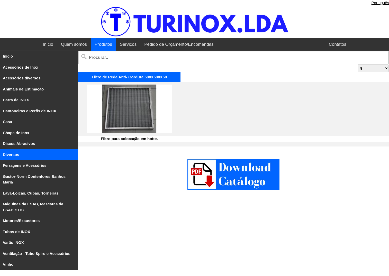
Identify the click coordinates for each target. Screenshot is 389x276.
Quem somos (74, 44)
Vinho (8, 264)
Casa (7, 121)
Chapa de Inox (16, 133)
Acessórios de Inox (20, 67)
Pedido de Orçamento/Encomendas (178, 44)
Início (48, 44)
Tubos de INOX (16, 231)
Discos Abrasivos (19, 143)
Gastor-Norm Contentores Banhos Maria (34, 179)
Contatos (337, 44)
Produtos (103, 44)
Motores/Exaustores (21, 220)
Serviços (128, 44)
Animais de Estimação (23, 89)
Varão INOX (13, 242)
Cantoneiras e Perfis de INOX (29, 111)
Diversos (11, 154)
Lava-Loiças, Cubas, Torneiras (30, 193)
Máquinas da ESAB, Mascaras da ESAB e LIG (33, 207)
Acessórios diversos (22, 78)
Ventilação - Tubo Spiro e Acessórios (36, 253)
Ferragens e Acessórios (25, 165)
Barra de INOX (16, 100)
